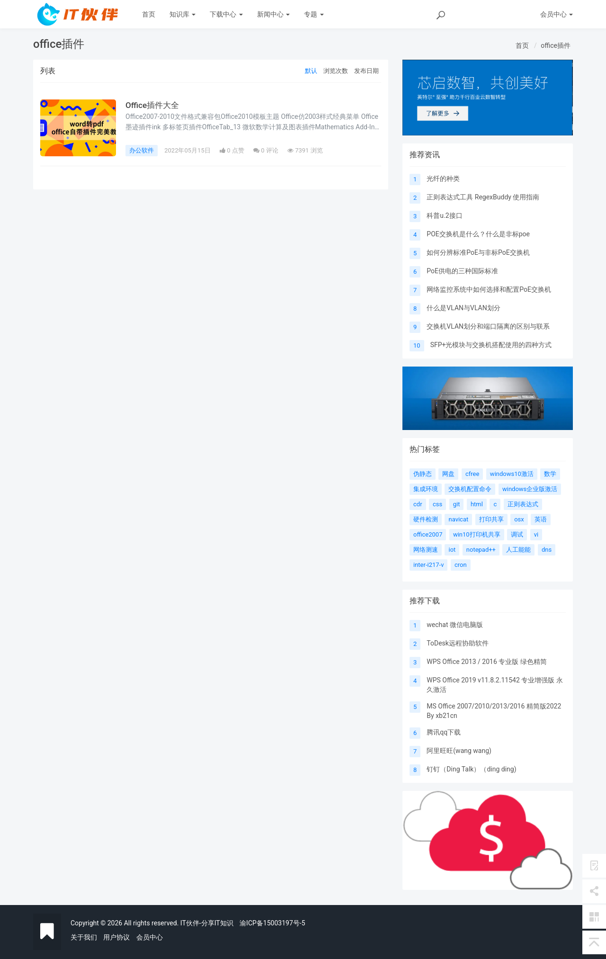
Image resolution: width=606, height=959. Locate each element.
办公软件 (141, 150)
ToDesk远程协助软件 (458, 643)
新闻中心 (273, 14)
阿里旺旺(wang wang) (459, 750)
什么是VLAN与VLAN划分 (463, 308)
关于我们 (84, 937)
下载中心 (226, 14)
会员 (556, 14)
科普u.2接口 (444, 215)
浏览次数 (335, 70)
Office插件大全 (153, 105)
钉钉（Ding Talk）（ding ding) (471, 769)
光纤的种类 (443, 178)
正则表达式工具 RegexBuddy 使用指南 (483, 197)
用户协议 (116, 937)
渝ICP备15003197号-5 (272, 923)
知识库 (182, 14)
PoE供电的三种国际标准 (462, 271)
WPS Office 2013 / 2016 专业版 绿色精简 (486, 661)
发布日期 (366, 70)
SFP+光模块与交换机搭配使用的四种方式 (491, 345)
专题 (313, 14)
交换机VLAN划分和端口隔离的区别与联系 (488, 326)
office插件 (555, 45)
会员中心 (149, 937)
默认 (311, 70)
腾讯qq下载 (444, 732)
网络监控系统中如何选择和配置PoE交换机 (489, 289)
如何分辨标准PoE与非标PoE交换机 (478, 252)
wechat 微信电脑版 (455, 624)
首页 (148, 14)
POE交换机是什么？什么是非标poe (478, 234)
